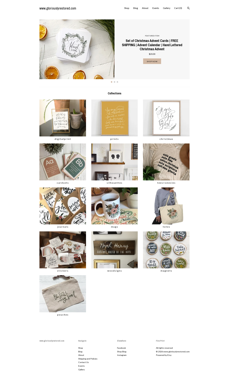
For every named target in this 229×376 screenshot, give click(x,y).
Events (155, 8)
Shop (126, 8)
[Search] (188, 8)
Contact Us (83, 362)
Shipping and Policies (87, 358)
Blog (135, 8)
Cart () (178, 8)
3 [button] (117, 82)
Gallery (166, 8)
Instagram (121, 355)
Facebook (121, 348)
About (145, 8)
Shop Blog (121, 351)
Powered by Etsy (163, 355)
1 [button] (111, 82)
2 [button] (114, 82)
